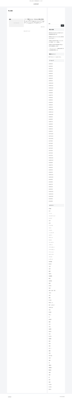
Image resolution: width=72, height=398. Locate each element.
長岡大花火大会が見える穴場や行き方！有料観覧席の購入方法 (56, 33)
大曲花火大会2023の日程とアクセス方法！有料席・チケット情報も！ (56, 41)
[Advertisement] (26, 14)
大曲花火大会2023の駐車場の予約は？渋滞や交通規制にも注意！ (56, 45)
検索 (49, 23)
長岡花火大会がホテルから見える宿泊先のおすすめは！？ (56, 37)
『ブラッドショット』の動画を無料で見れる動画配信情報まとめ (56, 49)
